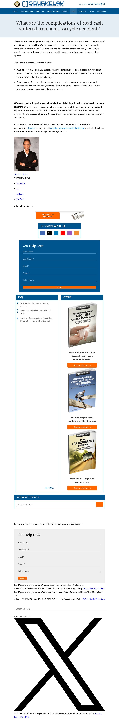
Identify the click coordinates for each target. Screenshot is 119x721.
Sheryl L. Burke (21, 176)
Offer (67, 299)
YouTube (20, 201)
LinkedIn (20, 196)
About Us (40, 13)
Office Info (87, 590)
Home (15, 13)
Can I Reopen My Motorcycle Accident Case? (34, 314)
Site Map (25, 719)
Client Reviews (53, 13)
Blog (92, 13)
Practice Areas (27, 13)
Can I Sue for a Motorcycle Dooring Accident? (33, 307)
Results (65, 13)
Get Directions (98, 590)
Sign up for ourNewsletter (48, 217)
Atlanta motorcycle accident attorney (67, 130)
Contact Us (101, 13)
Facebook (21, 185)
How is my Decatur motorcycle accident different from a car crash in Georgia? (35, 322)
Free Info (82, 13)
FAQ (20, 299)
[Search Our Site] (55, 506)
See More (49, 490)
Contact (31, 130)
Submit (59, 289)
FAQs (73, 13)
